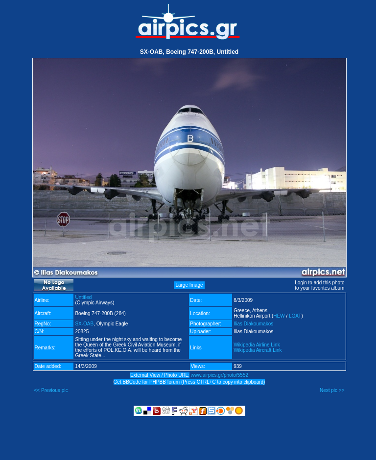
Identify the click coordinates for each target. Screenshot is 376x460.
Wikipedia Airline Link (257, 344)
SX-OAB (84, 323)
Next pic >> (332, 390)
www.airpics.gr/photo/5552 (219, 375)
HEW (278, 316)
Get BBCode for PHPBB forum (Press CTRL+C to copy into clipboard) (189, 382)
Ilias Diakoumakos (253, 323)
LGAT (295, 316)
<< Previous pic (51, 390)
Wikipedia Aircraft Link (258, 350)
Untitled (83, 297)
